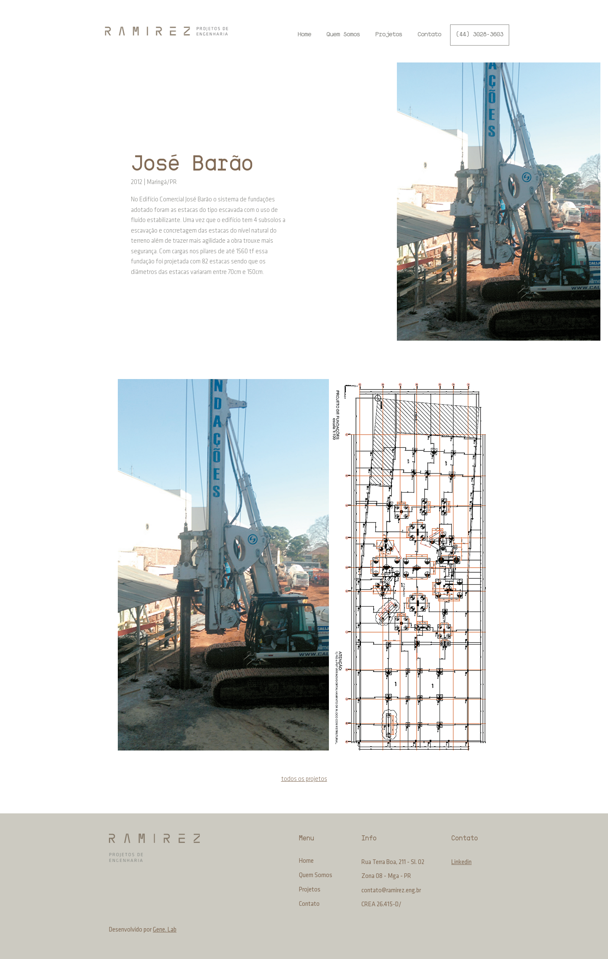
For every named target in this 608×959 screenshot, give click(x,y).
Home (306, 861)
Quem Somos (315, 875)
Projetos (309, 890)
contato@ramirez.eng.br (391, 891)
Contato (309, 904)
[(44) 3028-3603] (479, 35)
